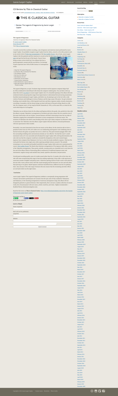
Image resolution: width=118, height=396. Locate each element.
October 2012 (80, 333)
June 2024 (79, 146)
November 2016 (81, 281)
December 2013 (81, 320)
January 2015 (80, 306)
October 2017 (80, 274)
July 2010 (79, 370)
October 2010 (80, 363)
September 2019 (81, 244)
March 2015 (80, 304)
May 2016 (79, 290)
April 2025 (80, 132)
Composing (80, 56)
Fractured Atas (81, 68)
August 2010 (80, 368)
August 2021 (80, 219)
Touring (79, 105)
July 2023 (79, 168)
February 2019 (81, 253)
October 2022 (80, 189)
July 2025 (79, 130)
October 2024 (80, 136)
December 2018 (81, 258)
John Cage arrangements (33, 54)
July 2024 (79, 143)
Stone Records (17, 44)
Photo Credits (54, 391)
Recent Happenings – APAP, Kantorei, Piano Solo (89, 32)
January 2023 (80, 182)
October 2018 (80, 262)
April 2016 (80, 292)
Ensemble (79, 66)
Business (79, 49)
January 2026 (80, 120)
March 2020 (80, 237)
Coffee (79, 54)
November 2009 (81, 386)
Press (42, 12)
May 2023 (79, 173)
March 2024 (80, 150)
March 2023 (80, 178)
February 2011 (81, 354)
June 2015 (79, 301)
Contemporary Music (29, 12)
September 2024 (81, 139)
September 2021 (81, 217)
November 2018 (81, 260)
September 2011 (81, 345)
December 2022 (81, 185)
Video (78, 107)
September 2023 (81, 164)
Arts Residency (81, 43)
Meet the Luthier (81, 85)
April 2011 (80, 349)
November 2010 (81, 361)
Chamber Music (81, 52)
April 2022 (80, 201)
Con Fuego (80, 59)
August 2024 (80, 141)
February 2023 (81, 180)
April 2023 (80, 175)
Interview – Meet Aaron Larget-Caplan (87, 27)
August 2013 (80, 324)
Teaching (79, 103)
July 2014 (79, 310)
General (38, 12)
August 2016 (80, 288)
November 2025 (81, 123)
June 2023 (79, 171)
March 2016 (80, 294)
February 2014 (81, 315)
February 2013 (81, 331)
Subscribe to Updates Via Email (86, 19)
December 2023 (81, 157)
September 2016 (81, 285)
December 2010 (81, 359)
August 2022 (80, 194)
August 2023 (80, 166)
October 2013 (80, 322)
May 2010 (79, 375)
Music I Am (80, 79)
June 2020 (79, 233)
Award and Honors (82, 45)
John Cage (79, 82)
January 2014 (80, 317)
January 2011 (80, 356)
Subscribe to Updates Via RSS (86, 17)
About (63, 2)
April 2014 (80, 313)
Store (91, 2)
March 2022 (80, 203)
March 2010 (80, 379)
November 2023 (81, 159)
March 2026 (80, 116)
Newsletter (46, 391)
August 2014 (80, 308)
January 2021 (80, 228)
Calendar (78, 2)
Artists (79, 40)
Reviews (52, 12)
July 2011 (79, 347)
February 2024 (81, 152)
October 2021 (80, 214)
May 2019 (79, 249)
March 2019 (80, 251)
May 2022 (79, 198)
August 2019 (80, 246)
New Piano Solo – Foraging (84, 34)
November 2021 (81, 212)
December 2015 (81, 299)
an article (26, 93)
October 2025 (80, 125)
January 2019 (80, 255)
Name (17, 206)
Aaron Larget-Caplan (22, 2)
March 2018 (80, 269)
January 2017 (80, 278)
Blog (96, 2)
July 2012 (79, 336)
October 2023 (80, 162)
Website (15, 218)
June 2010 (79, 372)
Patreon (79, 91)
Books (78, 47)
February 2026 (81, 118)
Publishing (80, 96)
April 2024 (80, 148)
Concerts (79, 61)
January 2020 (80, 242)
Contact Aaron (39, 391)
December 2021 (81, 210)
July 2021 (79, 221)
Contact (102, 2)
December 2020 (81, 230)
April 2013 (80, 329)
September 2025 (81, 127)
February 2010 (81, 381)
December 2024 (81, 134)
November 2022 (81, 187)
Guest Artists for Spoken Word (84, 25)
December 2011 (81, 338)
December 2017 (81, 272)
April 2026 (80, 114)
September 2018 (81, 265)
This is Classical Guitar (22, 46)
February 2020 (81, 239)
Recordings (47, 12)
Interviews (80, 77)
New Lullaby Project (49, 54)
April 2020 (80, 235)
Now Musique (80, 89)
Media (85, 2)
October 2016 (80, 283)
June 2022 (79, 196)
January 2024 (80, 155)
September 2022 (81, 191)
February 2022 (81, 205)
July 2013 (79, 327)
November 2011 (81, 340)
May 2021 (79, 226)
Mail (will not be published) (20, 213)
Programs (70, 2)
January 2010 (80, 384)
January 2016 (80, 297)
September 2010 (81, 365)
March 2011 (80, 352)
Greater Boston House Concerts (85, 75)
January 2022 (80, 207)
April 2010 (80, 377)
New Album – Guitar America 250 (85, 30)
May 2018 (79, 267)
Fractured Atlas (81, 70)
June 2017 (79, 276)
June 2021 (79, 223)
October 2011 (80, 343)
